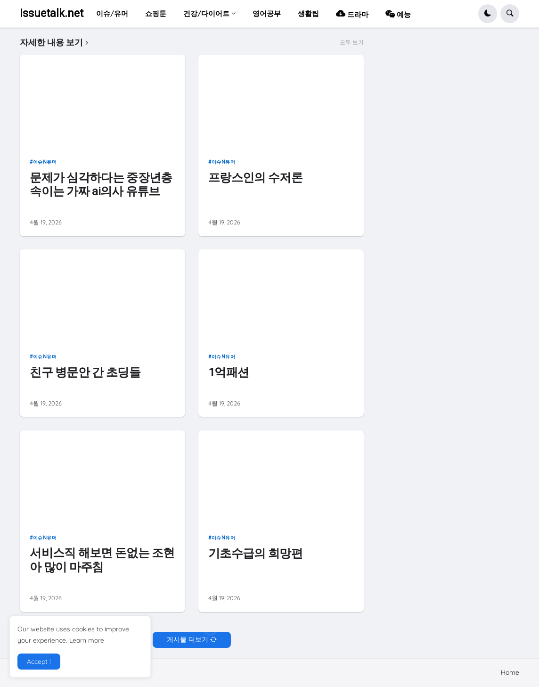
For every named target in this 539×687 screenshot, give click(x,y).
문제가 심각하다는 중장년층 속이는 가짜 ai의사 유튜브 (101, 185)
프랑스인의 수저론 (255, 177)
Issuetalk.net (51, 13)
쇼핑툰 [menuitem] (155, 13)
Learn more (86, 640)
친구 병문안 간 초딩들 (85, 372)
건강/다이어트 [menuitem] (206, 13)
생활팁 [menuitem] (308, 13)
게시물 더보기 (187, 639)
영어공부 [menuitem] (267, 13)
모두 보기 (352, 42)
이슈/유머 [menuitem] (112, 13)
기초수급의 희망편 (255, 553)
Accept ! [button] (39, 661)
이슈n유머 (45, 162)
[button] (487, 13)
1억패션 (228, 372)
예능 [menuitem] (398, 13)
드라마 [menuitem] (352, 13)
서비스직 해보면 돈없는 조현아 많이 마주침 (102, 560)
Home (510, 672)
